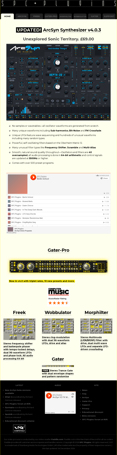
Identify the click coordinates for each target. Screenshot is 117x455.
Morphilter (96, 312)
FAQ (84, 394)
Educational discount (92, 412)
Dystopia (9, 407)
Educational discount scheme (19, 421)
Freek (36, 16)
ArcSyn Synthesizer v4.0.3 (72, 30)
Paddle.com (57, 439)
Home (7, 16)
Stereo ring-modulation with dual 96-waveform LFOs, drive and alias (56, 340)
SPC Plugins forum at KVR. (18, 404)
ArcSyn (22, 16)
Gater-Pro (51, 16)
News (84, 390)
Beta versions (89, 416)
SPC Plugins (85, 442)
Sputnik (8, 414)
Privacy (85, 409)
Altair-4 (8, 397)
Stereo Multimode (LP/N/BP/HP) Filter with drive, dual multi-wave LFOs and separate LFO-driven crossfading (94, 343)
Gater (94, 16)
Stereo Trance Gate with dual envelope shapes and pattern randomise (58, 373)
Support (109, 16)
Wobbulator (58, 312)
